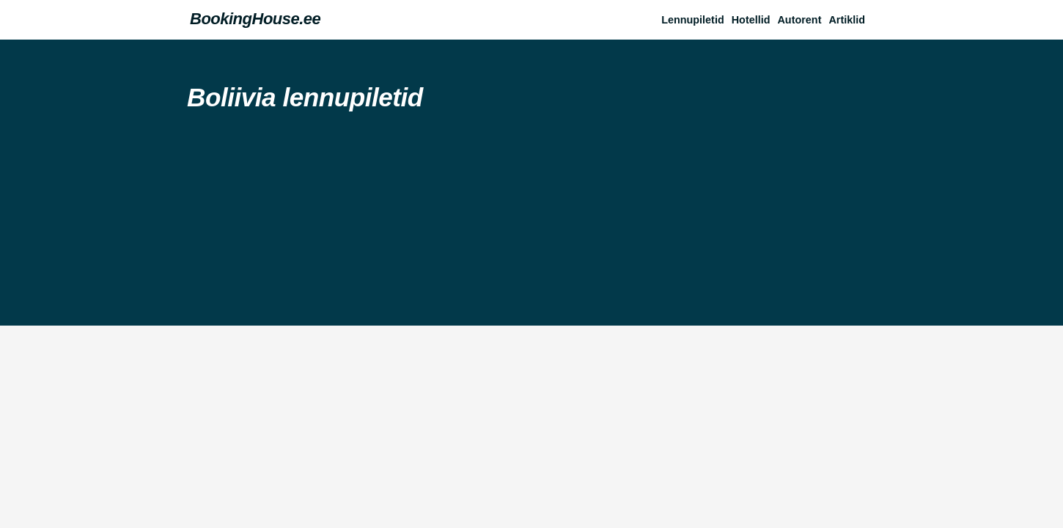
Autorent (799, 20)
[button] (850, 20)
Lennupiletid (692, 20)
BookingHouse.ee (255, 19)
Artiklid (846, 20)
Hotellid (751, 20)
